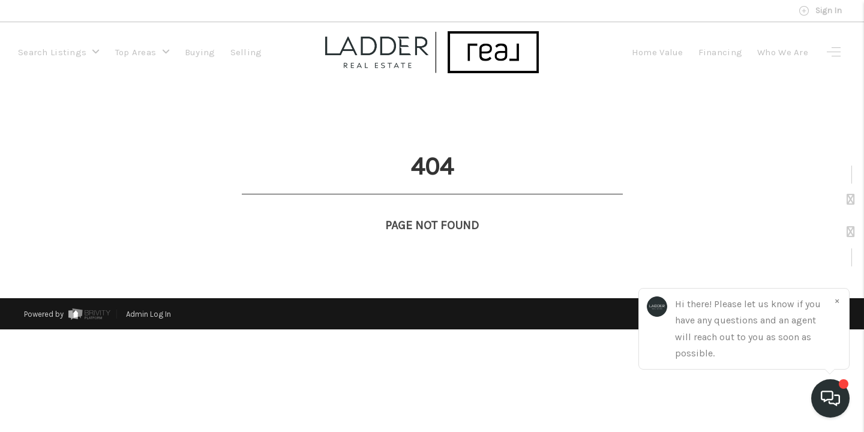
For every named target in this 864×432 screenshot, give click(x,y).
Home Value (657, 52)
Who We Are (782, 52)
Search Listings (59, 52)
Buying (200, 52)
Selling (246, 52)
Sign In (820, 10)
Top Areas (142, 52)
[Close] (837, 300)
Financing (720, 52)
